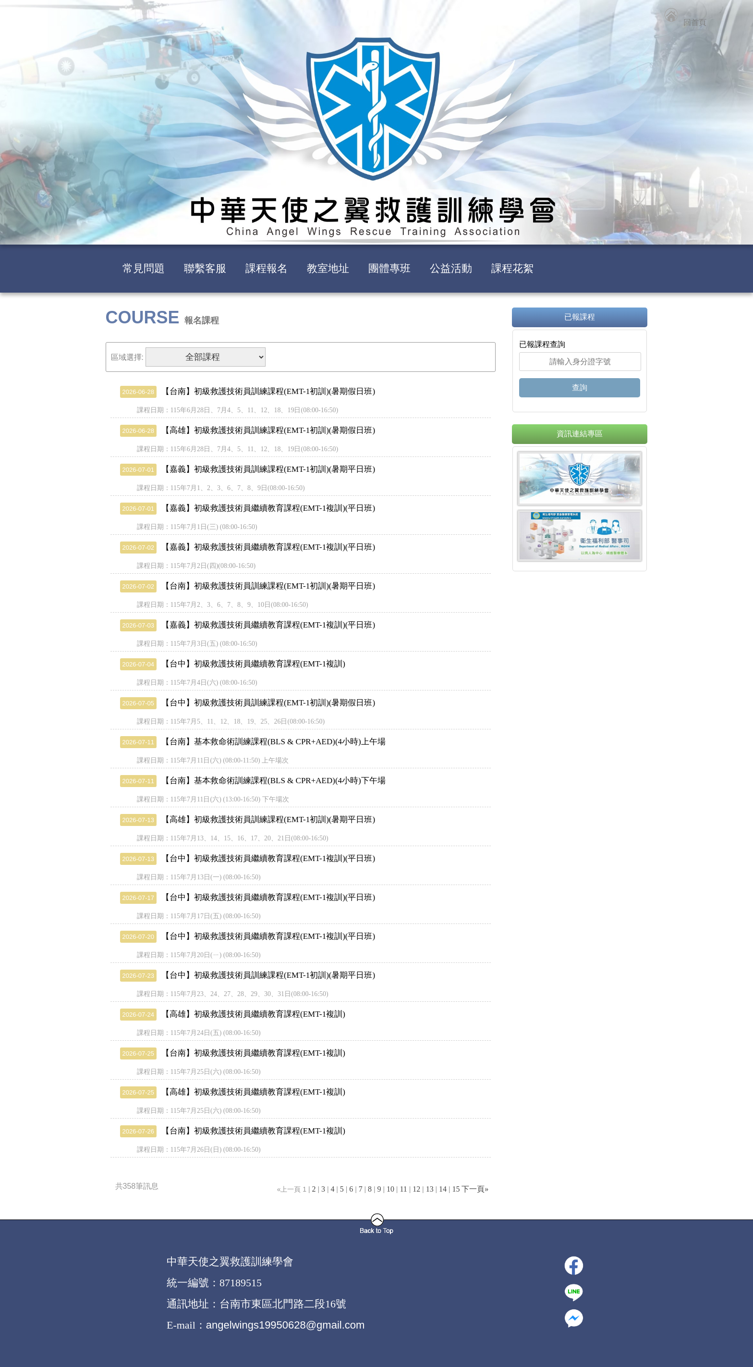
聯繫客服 (205, 268)
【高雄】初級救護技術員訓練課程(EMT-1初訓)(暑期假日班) (248, 430)
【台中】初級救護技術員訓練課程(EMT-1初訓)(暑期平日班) (248, 975)
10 (390, 1189)
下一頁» (475, 1189)
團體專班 (389, 268)
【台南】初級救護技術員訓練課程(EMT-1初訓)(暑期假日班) (248, 391)
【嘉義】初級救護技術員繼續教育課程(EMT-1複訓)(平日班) (248, 508)
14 (443, 1189)
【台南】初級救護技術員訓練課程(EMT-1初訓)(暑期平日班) (248, 586)
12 (416, 1189)
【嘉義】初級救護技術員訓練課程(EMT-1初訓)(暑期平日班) (248, 469)
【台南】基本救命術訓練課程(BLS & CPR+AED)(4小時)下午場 (253, 780)
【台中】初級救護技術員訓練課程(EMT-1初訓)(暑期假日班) (248, 702)
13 (430, 1189)
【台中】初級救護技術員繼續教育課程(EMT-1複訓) (232, 663)
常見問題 (143, 268)
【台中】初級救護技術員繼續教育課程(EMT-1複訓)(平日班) (248, 858)
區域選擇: (127, 357)
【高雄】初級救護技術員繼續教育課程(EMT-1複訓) (232, 1014)
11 (403, 1189)
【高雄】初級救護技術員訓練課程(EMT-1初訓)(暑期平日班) (248, 819)
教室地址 (328, 268)
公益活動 (451, 268)
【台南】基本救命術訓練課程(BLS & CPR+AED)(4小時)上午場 (253, 741)
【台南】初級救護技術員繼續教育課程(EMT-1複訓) (232, 1053)
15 (456, 1189)
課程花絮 (512, 268)
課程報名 (266, 268)
